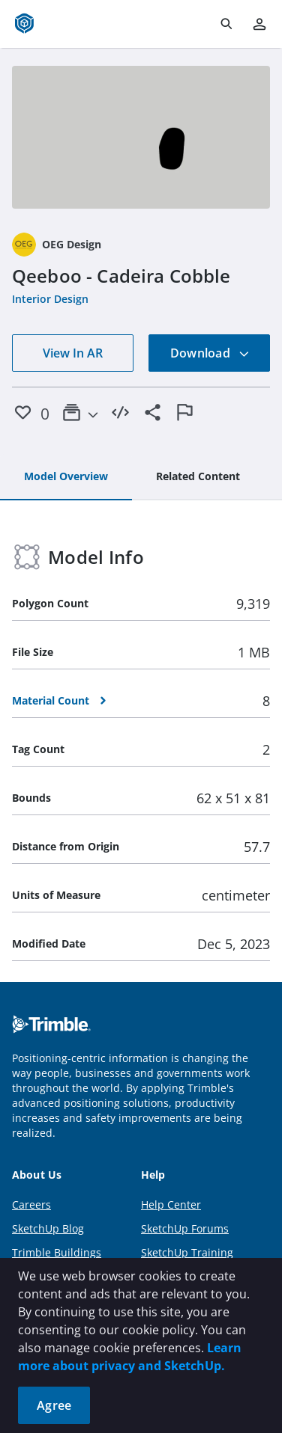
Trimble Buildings (56, 1252)
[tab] (66, 477)
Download (210, 353)
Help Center (171, 1204)
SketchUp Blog (48, 1228)
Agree (54, 1405)
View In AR (73, 353)
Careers (31, 1204)
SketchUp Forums (185, 1228)
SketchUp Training (187, 1252)
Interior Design (50, 299)
